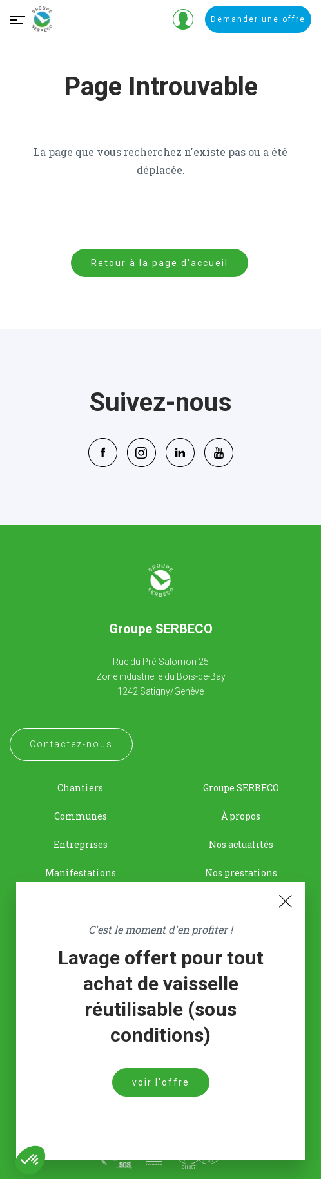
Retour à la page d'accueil (159, 263)
